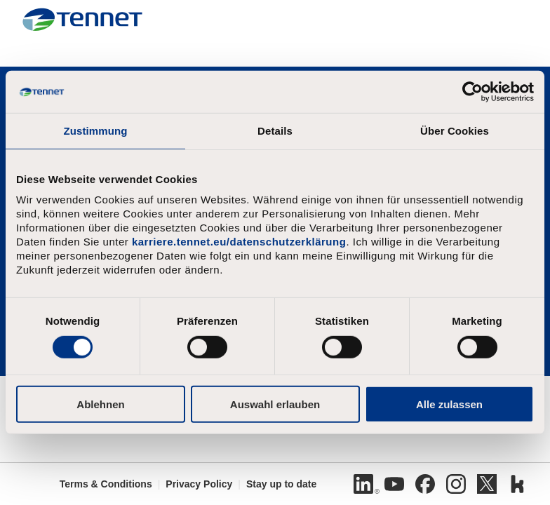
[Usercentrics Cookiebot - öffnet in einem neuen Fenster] (472, 91)
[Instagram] (456, 484)
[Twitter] (487, 484)
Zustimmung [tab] (96, 131)
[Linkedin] (363, 484)
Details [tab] (275, 131)
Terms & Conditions (106, 484)
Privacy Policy (199, 484)
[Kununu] (518, 484)
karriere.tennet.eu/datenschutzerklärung (239, 242)
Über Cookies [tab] (454, 131)
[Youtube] (394, 484)
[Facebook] (425, 484)
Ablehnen (100, 404)
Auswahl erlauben (275, 404)
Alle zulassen (449, 404)
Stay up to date (281, 484)
